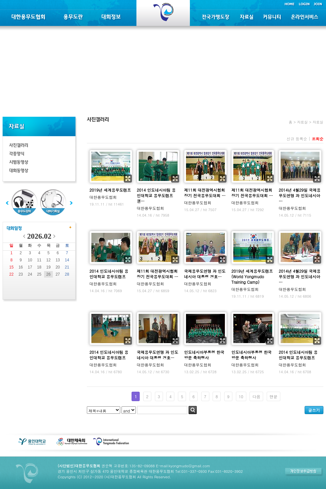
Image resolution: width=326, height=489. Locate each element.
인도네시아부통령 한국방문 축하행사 (204, 354)
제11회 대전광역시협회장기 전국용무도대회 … (205, 192)
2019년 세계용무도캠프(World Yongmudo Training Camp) (252, 276)
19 (48, 267)
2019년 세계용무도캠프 (110, 190)
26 (48, 274)
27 (57, 274)
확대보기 (128, 178)
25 (39, 274)
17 (30, 267)
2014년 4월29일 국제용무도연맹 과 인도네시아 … (299, 195)
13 (57, 260)
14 (67, 260)
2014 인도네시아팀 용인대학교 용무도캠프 (108, 273)
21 (67, 267)
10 (30, 260)
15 (11, 267)
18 (39, 267)
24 (30, 274)
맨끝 (273, 396)
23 (20, 274)
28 (67, 274)
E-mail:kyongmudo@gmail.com (183, 465)
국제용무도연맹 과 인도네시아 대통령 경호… (205, 273)
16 (20, 267)
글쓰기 (314, 410)
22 (11, 274)
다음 (256, 396)
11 (39, 260)
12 (48, 260)
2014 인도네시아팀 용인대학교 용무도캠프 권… (156, 195)
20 (57, 267)
